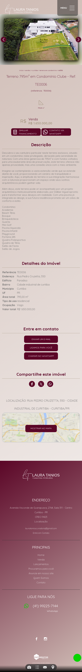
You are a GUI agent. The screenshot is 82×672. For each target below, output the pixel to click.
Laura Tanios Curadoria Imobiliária (41, 475)
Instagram (45, 639)
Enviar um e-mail (41, 339)
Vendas (27, 70)
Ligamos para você (41, 347)
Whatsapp (50, 384)
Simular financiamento (28, 132)
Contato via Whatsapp (56, 132)
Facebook (32, 384)
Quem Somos (41, 577)
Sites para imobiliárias (41, 663)
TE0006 (60, 70)
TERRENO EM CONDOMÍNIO (48, 70)
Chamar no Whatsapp (41, 356)
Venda (41, 559)
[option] (41, 39)
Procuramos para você (41, 568)
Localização (41, 521)
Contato (41, 582)
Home (41, 554)
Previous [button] (3, 39)
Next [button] (78, 39)
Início (21, 70)
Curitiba (35, 70)
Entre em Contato (41, 533)
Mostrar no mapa (41, 428)
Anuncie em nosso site (41, 573)
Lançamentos (41, 564)
